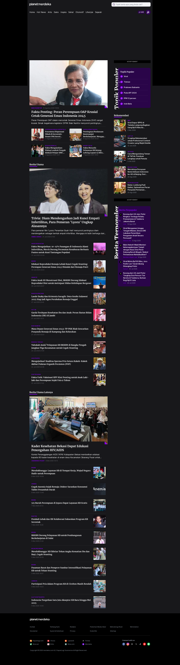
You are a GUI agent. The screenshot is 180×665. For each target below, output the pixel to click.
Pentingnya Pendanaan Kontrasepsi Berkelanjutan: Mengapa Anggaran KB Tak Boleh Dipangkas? (94, 136)
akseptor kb (87, 145)
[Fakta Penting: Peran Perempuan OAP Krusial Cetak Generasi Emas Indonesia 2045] (68, 84)
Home (32, 12)
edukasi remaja (50, 145)
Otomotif (80, 12)
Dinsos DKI (127, 241)
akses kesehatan (37, 243)
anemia (34, 484)
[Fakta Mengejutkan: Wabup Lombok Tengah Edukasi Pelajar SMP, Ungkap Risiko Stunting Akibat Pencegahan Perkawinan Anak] (37, 151)
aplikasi (131, 151)
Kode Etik (93, 631)
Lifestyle (89, 12)
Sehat (71, 12)
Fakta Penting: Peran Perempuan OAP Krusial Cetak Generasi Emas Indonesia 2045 (64, 114)
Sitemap (113, 631)
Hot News (41, 12)
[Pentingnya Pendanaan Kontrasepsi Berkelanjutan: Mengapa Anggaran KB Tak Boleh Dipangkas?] (75, 135)
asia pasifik (35, 358)
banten (34, 516)
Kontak (32, 627)
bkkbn (33, 261)
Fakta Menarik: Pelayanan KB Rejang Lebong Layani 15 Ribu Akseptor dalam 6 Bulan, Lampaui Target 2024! (93, 153)
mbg (129, 120)
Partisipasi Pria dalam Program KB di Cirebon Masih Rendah (61, 584)
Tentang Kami (55, 627)
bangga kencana (37, 293)
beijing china (132, 167)
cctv (124, 224)
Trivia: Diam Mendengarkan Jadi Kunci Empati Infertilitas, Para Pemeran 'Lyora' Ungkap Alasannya (65, 222)
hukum (125, 269)
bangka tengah (37, 342)
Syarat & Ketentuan (57, 631)
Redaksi (73, 627)
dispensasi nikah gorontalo (55, 129)
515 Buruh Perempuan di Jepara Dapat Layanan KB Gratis (59, 503)
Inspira (63, 12)
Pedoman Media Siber (98, 627)
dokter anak (36, 374)
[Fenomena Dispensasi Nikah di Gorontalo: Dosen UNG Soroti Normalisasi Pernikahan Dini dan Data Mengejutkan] (37, 135)
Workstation (134, 627)
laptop (130, 136)
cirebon (34, 581)
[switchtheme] (148, 12)
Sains (56, 12)
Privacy (72, 631)
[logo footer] (39, 619)
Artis (50, 12)
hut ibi (33, 309)
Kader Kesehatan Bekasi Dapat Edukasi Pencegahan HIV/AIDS (59, 448)
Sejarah (98, 12)
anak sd (34, 277)
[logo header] (40, 4)
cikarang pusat (38, 461)
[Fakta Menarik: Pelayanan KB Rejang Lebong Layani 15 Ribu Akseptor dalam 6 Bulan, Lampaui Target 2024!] (75, 151)
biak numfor (36, 108)
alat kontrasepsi (37, 597)
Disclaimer (34, 631)
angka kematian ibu (90, 129)
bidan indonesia (37, 548)
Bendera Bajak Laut (130, 257)
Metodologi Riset (116, 627)
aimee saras (36, 237)
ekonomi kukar (133, 182)
